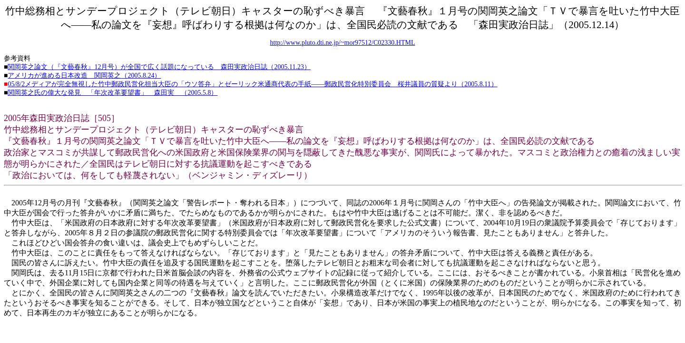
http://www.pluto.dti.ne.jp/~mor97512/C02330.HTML (342, 42)
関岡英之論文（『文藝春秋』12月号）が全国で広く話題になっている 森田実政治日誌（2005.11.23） (159, 67)
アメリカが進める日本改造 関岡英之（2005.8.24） (84, 75)
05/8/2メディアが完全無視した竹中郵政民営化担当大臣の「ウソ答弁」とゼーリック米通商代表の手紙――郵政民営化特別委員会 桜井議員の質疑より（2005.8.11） (252, 84)
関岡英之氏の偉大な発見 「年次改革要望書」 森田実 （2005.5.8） (112, 92)
